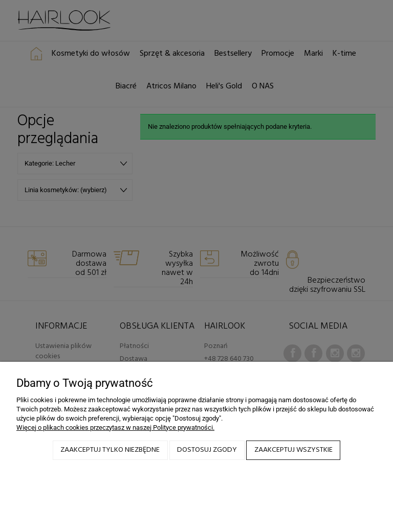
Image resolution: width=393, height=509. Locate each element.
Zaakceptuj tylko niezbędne (110, 450)
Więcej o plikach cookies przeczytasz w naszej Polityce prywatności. (115, 427)
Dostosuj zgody (207, 450)
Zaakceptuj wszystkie (293, 450)
